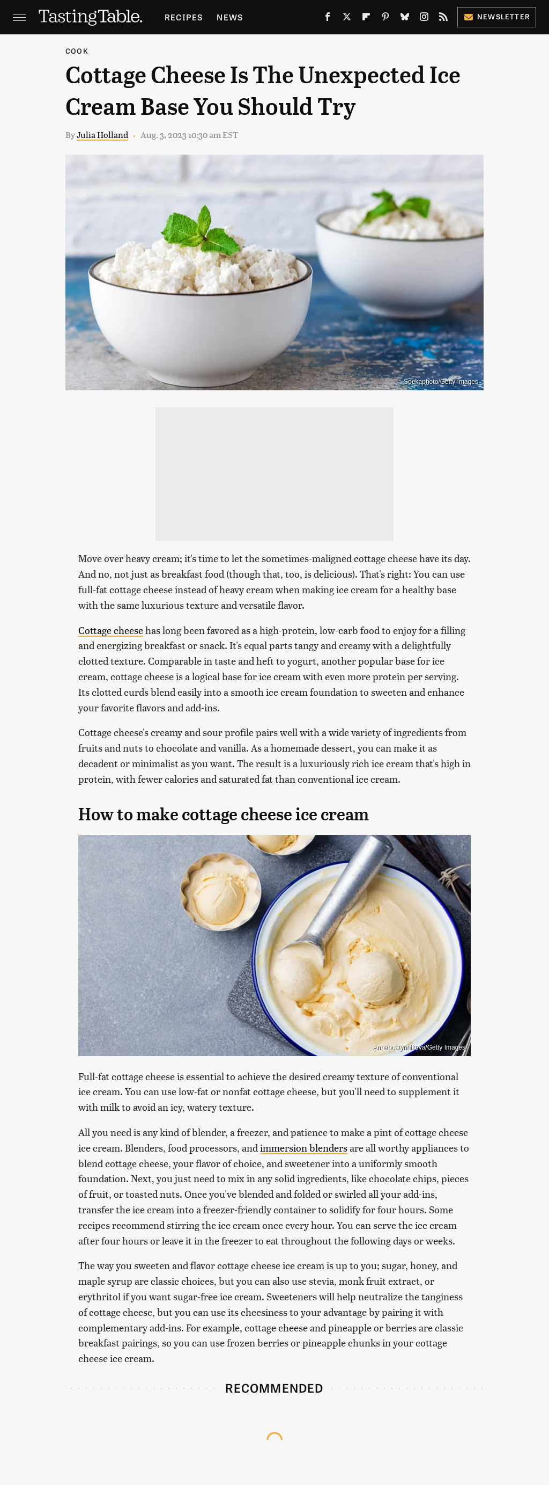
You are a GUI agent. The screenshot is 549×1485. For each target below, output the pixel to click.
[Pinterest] (385, 19)
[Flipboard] (366, 19)
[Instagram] (424, 19)
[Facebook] (327, 19)
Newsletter (496, 16)
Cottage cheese (110, 630)
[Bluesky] (404, 19)
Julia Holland (102, 134)
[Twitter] (347, 19)
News (230, 17)
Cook (76, 50)
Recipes (184, 17)
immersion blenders (303, 1147)
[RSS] (443, 19)
